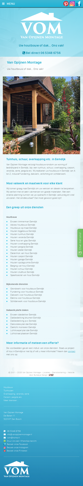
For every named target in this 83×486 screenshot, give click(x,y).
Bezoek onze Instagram (17, 447)
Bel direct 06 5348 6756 (41, 52)
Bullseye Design (41, 375)
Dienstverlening (59, 372)
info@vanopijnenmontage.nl (19, 434)
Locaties (46, 372)
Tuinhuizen (8, 390)
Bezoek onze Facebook (17, 444)
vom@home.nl (13, 437)
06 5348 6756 (14, 431)
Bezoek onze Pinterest (17, 450)
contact (71, 351)
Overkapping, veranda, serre (16, 393)
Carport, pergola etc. (13, 397)
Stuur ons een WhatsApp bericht (21, 440)
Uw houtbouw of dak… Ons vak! (41, 45)
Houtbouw (8, 387)
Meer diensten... (11, 400)
